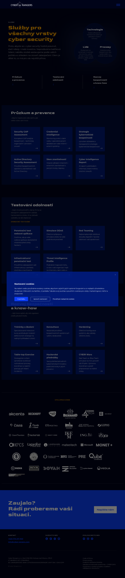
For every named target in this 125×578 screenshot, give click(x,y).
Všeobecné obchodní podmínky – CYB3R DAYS (99, 564)
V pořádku (21, 299)
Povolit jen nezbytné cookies (63, 299)
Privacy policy (87, 560)
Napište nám (105, 509)
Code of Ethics (88, 558)
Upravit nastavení (40, 299)
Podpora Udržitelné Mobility (92, 562)
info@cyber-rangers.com (18, 542)
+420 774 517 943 (15, 539)
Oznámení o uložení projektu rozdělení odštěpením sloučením (96, 567)
